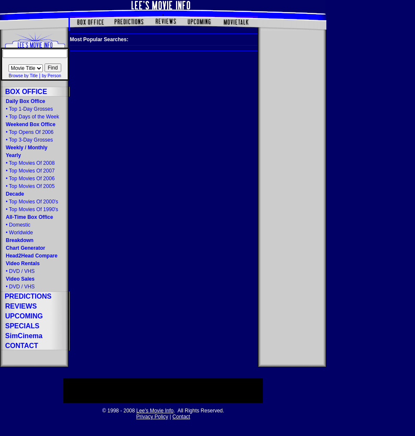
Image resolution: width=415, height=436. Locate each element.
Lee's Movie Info (154, 411)
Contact (181, 417)
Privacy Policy (152, 417)
